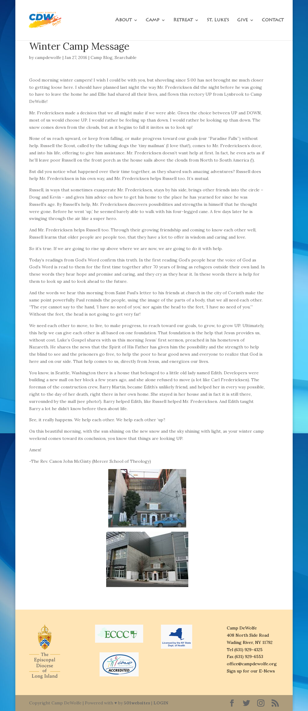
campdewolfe (48, 57)
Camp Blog (101, 57)
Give (242, 20)
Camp (152, 20)
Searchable (126, 57)
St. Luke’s (218, 20)
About (123, 20)
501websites (137, 703)
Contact (273, 20)
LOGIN (160, 703)
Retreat (183, 20)
